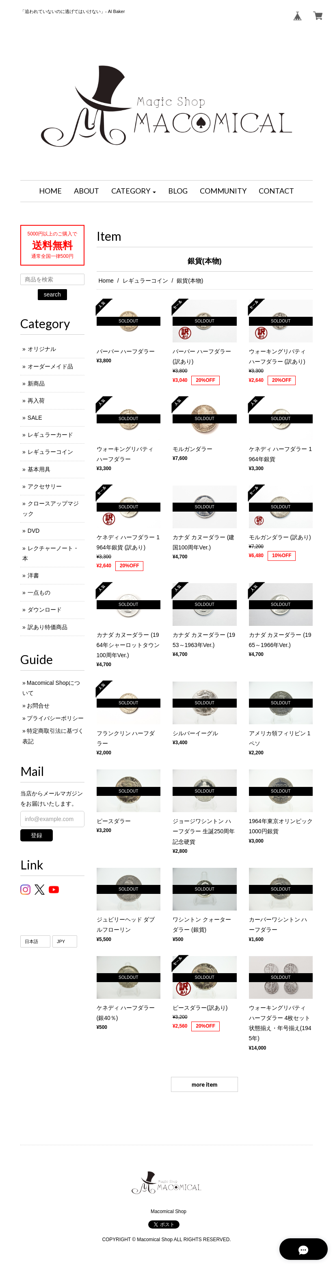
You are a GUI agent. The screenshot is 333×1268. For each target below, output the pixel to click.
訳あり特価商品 (47, 627)
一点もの (39, 592)
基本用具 (39, 469)
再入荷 (36, 400)
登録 (36, 835)
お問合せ (38, 705)
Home (106, 280)
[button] (133, 191)
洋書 (33, 575)
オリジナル (42, 349)
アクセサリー (45, 486)
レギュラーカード (50, 434)
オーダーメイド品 (50, 366)
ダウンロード (45, 609)
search (52, 294)
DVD (34, 530)
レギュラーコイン (145, 280)
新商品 (36, 383)
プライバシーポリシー (55, 718)
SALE (35, 417)
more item (204, 1084)
